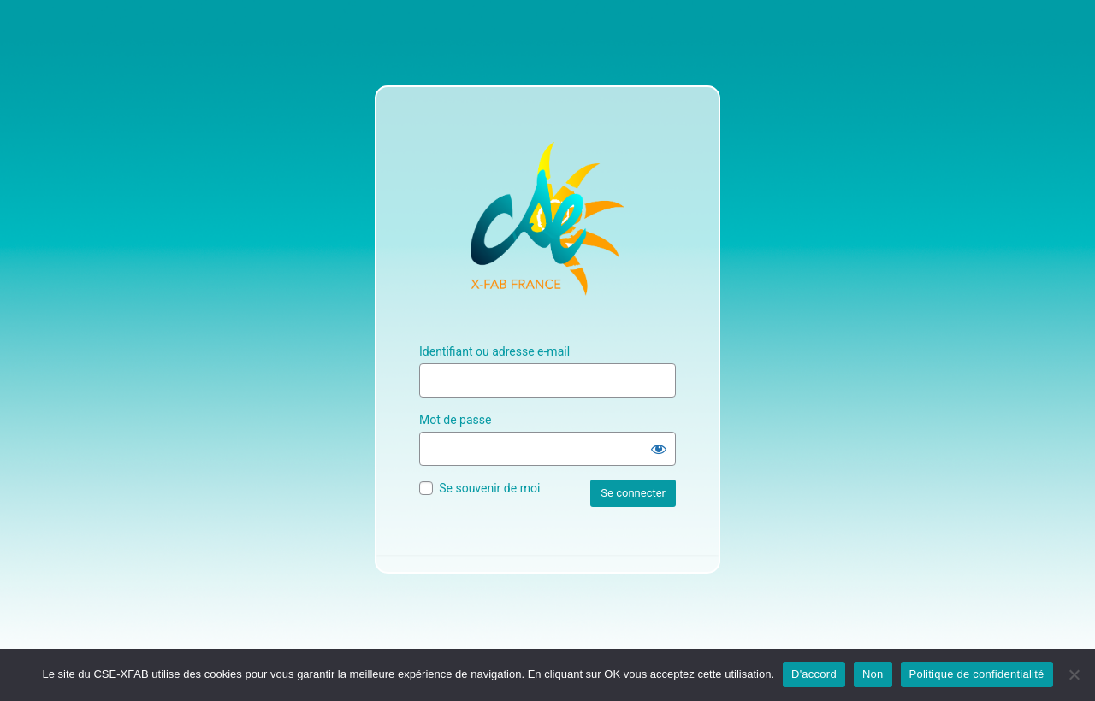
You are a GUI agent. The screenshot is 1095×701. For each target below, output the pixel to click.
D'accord (814, 674)
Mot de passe (455, 420)
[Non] (1073, 674)
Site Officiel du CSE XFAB (547, 219)
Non (873, 674)
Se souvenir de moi (489, 488)
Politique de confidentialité (977, 674)
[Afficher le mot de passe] (659, 449)
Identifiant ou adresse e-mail (494, 351)
